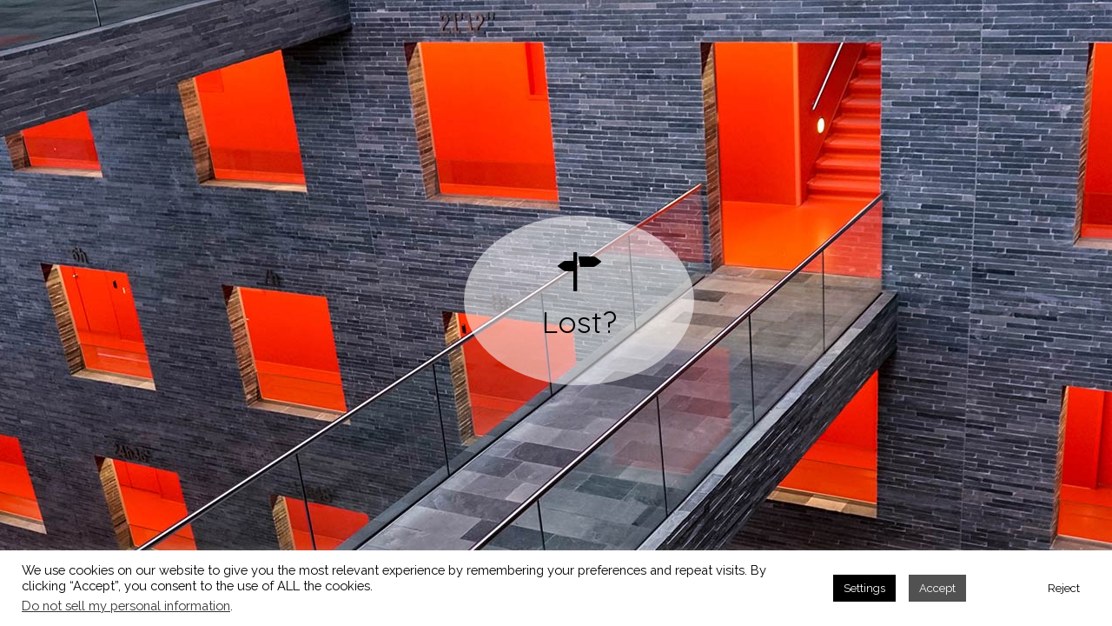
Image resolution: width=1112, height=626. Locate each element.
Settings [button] (864, 588)
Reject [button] (1064, 588)
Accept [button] (937, 588)
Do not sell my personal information (126, 605)
